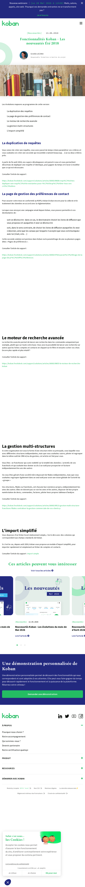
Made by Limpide (19, 788)
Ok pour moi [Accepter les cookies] (51, 873)
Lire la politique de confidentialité (17, 864)
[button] (17, 645)
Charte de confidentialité (58, 793)
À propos (42, 725)
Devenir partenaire (11, 745)
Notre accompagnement (14, 736)
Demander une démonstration (42, 694)
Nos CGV (38, 788)
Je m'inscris (42, 15)
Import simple (33, 553)
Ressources (42, 768)
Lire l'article (22, 635)
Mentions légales (51, 788)
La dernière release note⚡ (68, 788)
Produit (42, 758)
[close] (82, 3)
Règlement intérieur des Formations (31, 793)
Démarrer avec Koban (42, 778)
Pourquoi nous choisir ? (13, 732)
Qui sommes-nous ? (11, 741)
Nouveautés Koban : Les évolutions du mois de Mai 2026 (41, 628)
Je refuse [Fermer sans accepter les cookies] (12, 873)
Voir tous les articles (42, 570)
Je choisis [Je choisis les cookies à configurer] (32, 873)
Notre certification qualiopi (15, 750)
